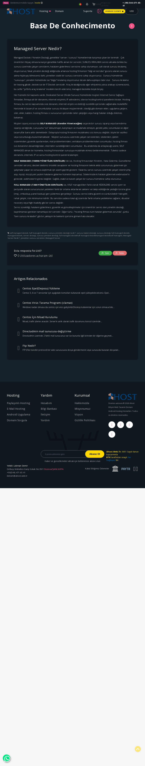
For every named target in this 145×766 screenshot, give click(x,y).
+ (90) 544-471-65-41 (132, 4)
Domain (59, 11)
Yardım (45, 420)
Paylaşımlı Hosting (18, 403)
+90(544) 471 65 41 (16, 472)
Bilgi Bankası (49, 408)
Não (120, 253)
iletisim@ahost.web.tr (17, 476)
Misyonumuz (82, 408)
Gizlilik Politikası (85, 420)
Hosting (43, 11)
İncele (38, 2)
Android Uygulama (18, 414)
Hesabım (46, 403)
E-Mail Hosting (16, 408)
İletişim (45, 414)
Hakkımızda (82, 403)
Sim (105, 253)
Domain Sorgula (17, 420)
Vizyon (79, 414)
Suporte (87, 11)
